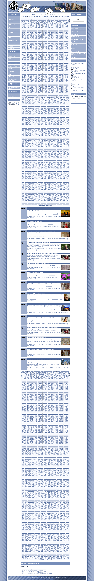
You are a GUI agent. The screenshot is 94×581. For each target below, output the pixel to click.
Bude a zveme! (11, 19)
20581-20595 (40, 199)
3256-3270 (40, 41)
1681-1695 (55, 27)
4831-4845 (24, 54)
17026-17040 (59, 164)
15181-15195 (40, 146)
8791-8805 (40, 86)
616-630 (44, 20)
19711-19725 (53, 190)
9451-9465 (34, 91)
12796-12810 (31, 123)
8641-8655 (34, 85)
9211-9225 (45, 89)
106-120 (46, 16)
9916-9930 (55, 95)
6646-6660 (45, 68)
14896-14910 (62, 143)
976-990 (48, 22)
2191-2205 (45, 32)
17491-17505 (66, 168)
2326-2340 (45, 33)
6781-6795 (45, 69)
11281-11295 (56, 108)
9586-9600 (34, 92)
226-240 (31, 17)
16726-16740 (28, 162)
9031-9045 (29, 88)
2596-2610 (45, 35)
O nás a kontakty (12, 43)
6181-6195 (24, 65)
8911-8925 (34, 87)
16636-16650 (37, 161)
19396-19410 (62, 187)
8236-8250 (34, 81)
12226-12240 (28, 118)
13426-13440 (59, 129)
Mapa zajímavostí (12, 34)
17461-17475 (53, 168)
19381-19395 (56, 187)
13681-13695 (24, 132)
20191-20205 (66, 195)
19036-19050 (53, 184)
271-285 (44, 17)
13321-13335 (62, 128)
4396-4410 (61, 49)
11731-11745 (56, 112)
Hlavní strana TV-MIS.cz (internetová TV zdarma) (13, 66)
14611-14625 (37, 141)
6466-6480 (29, 67)
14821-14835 (31, 143)
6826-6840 (61, 69)
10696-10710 (47, 102)
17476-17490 (59, 168)
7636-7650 (61, 76)
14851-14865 (43, 143)
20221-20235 (31, 196)
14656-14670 (56, 141)
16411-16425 (37, 158)
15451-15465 (59, 149)
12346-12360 (31, 119)
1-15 (23, 16)
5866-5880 (55, 62)
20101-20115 (28, 195)
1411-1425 (55, 25)
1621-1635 (34, 27)
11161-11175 (53, 107)
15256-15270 (24, 147)
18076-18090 (28, 175)
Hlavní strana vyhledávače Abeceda (14, 88)
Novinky (10, 68)
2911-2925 (61, 37)
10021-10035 (47, 96)
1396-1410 (50, 25)
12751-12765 (59, 122)
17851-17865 (28, 173)
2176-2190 (40, 32)
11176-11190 (59, 107)
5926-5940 (29, 63)
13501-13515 (43, 130)
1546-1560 (55, 26)
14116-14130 (66, 135)
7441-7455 (40, 75)
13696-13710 (31, 132)
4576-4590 (29, 52)
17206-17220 (40, 166)
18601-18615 (59, 179)
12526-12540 (59, 120)
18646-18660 (31, 181)
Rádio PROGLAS (74, 34)
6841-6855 (66, 69)
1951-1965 (55, 30)
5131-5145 (34, 56)
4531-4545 (61, 50)
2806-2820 (24, 37)
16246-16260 (62, 156)
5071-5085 (61, 55)
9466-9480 (40, 91)
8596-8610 (66, 84)
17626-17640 (28, 171)
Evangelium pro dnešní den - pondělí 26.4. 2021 (38, 263)
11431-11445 (24, 110)
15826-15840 (28, 153)
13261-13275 (37, 128)
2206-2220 (50, 32)
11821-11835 (47, 113)
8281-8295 (50, 81)
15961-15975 (37, 154)
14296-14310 (47, 138)
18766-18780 (34, 182)
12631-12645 (56, 121)
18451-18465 (43, 178)
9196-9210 (40, 89)
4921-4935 (55, 54)
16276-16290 (28, 157)
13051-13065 (43, 125)
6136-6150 (55, 64)
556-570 (27, 20)
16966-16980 (34, 164)
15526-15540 (43, 150)
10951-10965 (59, 104)
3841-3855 (55, 45)
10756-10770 (24, 103)
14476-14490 (28, 140)
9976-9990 (29, 96)
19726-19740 (59, 190)
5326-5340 (55, 57)
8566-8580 (55, 84)
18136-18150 (53, 175)
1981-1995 (66, 30)
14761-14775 (53, 142)
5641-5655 (24, 60)
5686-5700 (40, 60)
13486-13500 (37, 130)
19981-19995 (24, 194)
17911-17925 (53, 173)
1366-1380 (40, 25)
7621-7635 (55, 76)
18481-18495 (56, 178)
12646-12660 (62, 121)
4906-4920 (50, 54)
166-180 (63, 16)
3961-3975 (50, 46)
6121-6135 (50, 64)
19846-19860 (62, 192)
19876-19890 (28, 193)
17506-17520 (24, 170)
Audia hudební (11, 76)
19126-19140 (43, 185)
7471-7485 (50, 75)
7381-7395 (66, 74)
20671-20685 (31, 200)
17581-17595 (56, 170)
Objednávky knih (12, 59)
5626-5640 (66, 59)
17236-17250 (53, 166)
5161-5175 (45, 56)
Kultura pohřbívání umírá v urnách (35, 272)
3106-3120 (34, 39)
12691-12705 (34, 122)
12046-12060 (47, 116)
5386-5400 (29, 58)
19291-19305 (66, 186)
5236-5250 (24, 57)
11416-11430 (66, 109)
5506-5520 (24, 59)
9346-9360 (45, 90)
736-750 (29, 21)
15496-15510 (31, 150)
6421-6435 (61, 66)
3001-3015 (45, 38)
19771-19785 (31, 192)
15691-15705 (66, 151)
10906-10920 (40, 104)
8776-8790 (34, 86)
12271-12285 (47, 118)
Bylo (9, 27)
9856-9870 (34, 95)
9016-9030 (24, 88)
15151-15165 (28, 146)
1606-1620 (29, 27)
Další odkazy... (74, 57)
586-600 (35, 20)
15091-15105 (50, 145)
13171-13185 (47, 127)
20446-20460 (31, 198)
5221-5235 (66, 56)
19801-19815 (43, 192)
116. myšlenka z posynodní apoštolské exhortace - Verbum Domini (42, 253)
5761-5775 (66, 60)
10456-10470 (40, 100)
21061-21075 (53, 204)
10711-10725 (53, 102)
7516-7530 (66, 75)
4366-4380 (50, 49)
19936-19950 (53, 193)
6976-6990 (66, 70)
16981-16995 (40, 164)
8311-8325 (61, 81)
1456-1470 (24, 26)
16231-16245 (56, 156)
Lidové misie (11, 32)
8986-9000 (61, 87)
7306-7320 (40, 74)
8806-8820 (45, 86)
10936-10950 (53, 104)
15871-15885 (47, 153)
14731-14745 (40, 142)
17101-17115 (43, 165)
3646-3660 (34, 44)
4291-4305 (24, 49)
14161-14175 (37, 136)
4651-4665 (55, 52)
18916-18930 (50, 183)
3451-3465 (61, 42)
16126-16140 (59, 155)
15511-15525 (37, 150)
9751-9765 (45, 93)
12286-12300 (53, 118)
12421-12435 (62, 119)
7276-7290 (29, 74)
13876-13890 (59, 133)
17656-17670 (40, 171)
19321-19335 (31, 187)
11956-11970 (56, 114)
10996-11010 (31, 106)
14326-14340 (59, 138)
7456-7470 (45, 75)
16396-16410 (31, 158)
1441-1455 (66, 25)
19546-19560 (31, 189)
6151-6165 (61, 64)
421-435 (38, 19)
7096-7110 (61, 71)
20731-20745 (56, 200)
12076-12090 (59, 116)
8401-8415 (45, 82)
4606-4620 (40, 52)
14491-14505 (34, 140)
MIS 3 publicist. (11, 73)
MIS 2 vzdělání (11, 71)
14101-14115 (59, 135)
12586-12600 (37, 121)
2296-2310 (34, 33)
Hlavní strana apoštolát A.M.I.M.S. (13, 54)
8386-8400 (40, 82)
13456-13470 (24, 130)
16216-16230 (50, 156)
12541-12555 (66, 120)
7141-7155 (29, 73)
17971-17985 (31, 174)
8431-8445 (55, 82)
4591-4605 (34, 52)
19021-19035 (47, 184)
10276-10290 (59, 98)
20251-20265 (43, 196)
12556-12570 (24, 121)
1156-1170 (61, 23)
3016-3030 (50, 38)
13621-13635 (47, 131)
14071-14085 (47, 135)
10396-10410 (62, 99)
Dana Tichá (32, 258)
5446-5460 (50, 58)
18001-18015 (43, 174)
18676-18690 (43, 181)
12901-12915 (28, 124)
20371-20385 (47, 197)
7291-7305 (34, 74)
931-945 (35, 22)
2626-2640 (55, 35)
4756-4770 (45, 53)
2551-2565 (29, 35)
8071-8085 (24, 80)
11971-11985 (62, 114)
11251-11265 (43, 108)
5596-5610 (55, 59)
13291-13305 (50, 128)
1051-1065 (24, 23)
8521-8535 (40, 84)
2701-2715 (34, 36)
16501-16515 (28, 160)
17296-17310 (31, 167)
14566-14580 (66, 140)
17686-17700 (53, 171)
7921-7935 (66, 78)
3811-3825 (45, 45)
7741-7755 (50, 77)
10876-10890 (28, 104)
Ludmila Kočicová (33, 277)
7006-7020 (29, 71)
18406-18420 (24, 178)
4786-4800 (55, 53)
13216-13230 (66, 127)
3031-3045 (55, 38)
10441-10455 (34, 100)
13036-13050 (37, 125)
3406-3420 (45, 42)
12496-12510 (47, 120)
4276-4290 (66, 48)
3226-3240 (29, 41)
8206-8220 (24, 81)
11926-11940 (43, 114)
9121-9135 (61, 88)
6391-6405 (50, 66)
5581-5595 (50, 59)
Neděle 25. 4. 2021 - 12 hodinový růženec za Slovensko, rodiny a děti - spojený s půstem (47, 359)
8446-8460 (61, 82)
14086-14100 (53, 135)
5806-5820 (34, 62)
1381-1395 (45, 25)
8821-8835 (50, 86)
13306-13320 (56, 128)
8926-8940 (40, 87)
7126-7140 (24, 73)
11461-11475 (37, 110)
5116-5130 (29, 56)
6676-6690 (55, 68)
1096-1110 (40, 23)
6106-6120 (45, 64)
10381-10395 (56, 99)
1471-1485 (29, 26)
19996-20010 (31, 194)
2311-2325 (40, 33)
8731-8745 (66, 85)
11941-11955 (50, 114)
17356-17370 (56, 167)
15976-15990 (43, 154)
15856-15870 (40, 153)
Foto (9, 29)
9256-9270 (61, 89)
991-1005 (52, 22)
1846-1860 (66, 28)
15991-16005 (50, 154)
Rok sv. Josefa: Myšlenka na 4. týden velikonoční (38, 242)
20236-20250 (37, 196)
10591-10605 (50, 101)
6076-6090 (34, 64)
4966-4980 (24, 55)
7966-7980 (34, 79)
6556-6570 (61, 67)
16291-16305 (34, 157)
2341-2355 (50, 33)
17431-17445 (40, 168)
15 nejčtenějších (12, 48)
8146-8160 (50, 80)
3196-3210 (66, 39)
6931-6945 (50, 70)
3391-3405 (40, 42)
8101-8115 (34, 80)
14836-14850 (37, 143)
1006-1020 (57, 22)
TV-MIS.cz (71, 1)
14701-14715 (28, 142)
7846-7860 (40, 78)
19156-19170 (56, 185)
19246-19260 (47, 186)
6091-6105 (40, 64)
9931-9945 (61, 95)
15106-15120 (56, 145)
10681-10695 (40, 102)
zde (16, 102)
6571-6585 (66, 67)
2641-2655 (61, 35)
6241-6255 (45, 65)
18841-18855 (66, 182)
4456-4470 (34, 50)
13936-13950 (37, 134)
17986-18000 (37, 174)
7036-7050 (40, 71)
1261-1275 (50, 24)
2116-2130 (66, 31)
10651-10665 (28, 102)
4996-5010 (34, 55)
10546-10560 (31, 101)
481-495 (54, 19)
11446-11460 (31, 110)
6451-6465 (24, 67)
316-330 (56, 17)
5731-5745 (55, 60)
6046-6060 (24, 64)
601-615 (40, 20)
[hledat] (78, 20)
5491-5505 (66, 58)
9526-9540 (61, 91)
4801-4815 (61, 53)
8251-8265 (40, 81)
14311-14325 (53, 138)
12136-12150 (37, 117)
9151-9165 (24, 89)
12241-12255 (34, 118)
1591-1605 (24, 27)
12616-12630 (50, 121)
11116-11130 (34, 107)
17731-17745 (24, 172)
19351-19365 (43, 187)
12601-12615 (43, 121)
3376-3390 (34, 42)
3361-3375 (29, 42)
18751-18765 (28, 182)
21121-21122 (48, 205)
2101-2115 (61, 31)
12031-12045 (40, 116)
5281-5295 (40, 57)
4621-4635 (45, 52)
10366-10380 (50, 99)
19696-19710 (47, 190)
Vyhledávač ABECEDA (75, 55)
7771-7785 (61, 77)
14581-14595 (24, 141)
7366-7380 (61, 74)
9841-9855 (29, 95)
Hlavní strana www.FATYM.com (12, 17)
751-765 (33, 21)
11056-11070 (56, 106)
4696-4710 (24, 53)
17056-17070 (24, 165)
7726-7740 (45, 77)
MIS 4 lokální (11, 74)
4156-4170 (24, 48)
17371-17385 (62, 167)
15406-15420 (40, 149)
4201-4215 (40, 48)
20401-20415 (59, 197)
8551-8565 (50, 84)
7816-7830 (29, 78)
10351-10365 (43, 99)
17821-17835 (62, 172)
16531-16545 (40, 160)
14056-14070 (40, 135)
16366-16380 (66, 157)
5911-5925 (24, 63)
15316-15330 (50, 147)
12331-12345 (24, 119)
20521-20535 (62, 198)
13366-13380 (34, 129)
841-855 (59, 21)
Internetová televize (75, 36)
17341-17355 (50, 167)
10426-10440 (28, 100)
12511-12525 (53, 120)
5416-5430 (40, 58)
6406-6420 (55, 66)
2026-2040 (34, 31)
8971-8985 (55, 87)
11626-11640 (59, 111)
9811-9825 (66, 93)
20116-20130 (34, 195)
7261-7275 (24, 74)
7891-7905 (55, 78)
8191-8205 (66, 80)
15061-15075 (37, 145)
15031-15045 (24, 145)
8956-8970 (50, 87)
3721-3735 (61, 44)
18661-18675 (37, 181)
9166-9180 (29, 89)
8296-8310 (55, 81)
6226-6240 (40, 65)
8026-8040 (55, 79)
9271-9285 (66, 89)
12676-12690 (28, 122)
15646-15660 (47, 151)
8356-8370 (29, 82)
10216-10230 (34, 98)
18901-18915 (43, 183)
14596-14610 (31, 141)
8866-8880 (66, 86)
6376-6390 (45, 66)
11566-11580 (34, 111)
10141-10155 (50, 97)
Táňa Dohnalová (33, 226)
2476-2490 (50, 34)
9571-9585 (29, 92)
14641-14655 (50, 141)
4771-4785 (50, 53)
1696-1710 (61, 27)
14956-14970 (40, 144)
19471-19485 (47, 188)
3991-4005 (61, 46)
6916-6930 (45, 70)
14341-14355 (66, 138)
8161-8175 (55, 80)
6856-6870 (24, 70)
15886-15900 (53, 153)
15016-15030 (66, 144)
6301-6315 (66, 65)
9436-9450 (29, 91)
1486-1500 (34, 26)
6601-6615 (29, 68)
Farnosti (10, 22)
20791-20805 (34, 201)
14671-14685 (62, 141)
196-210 (23, 17)
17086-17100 (37, 165)
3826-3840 (50, 45)
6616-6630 (34, 68)
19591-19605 (50, 189)
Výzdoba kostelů (12, 42)
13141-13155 (34, 127)
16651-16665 (43, 161)
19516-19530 (66, 188)
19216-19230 (34, 186)
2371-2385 (61, 33)
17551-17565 (43, 170)
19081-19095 (24, 185)
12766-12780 (66, 122)
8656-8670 (40, 85)
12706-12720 (40, 122)
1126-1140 (50, 23)
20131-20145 (40, 195)
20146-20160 (47, 195)
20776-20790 (28, 201)
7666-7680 (24, 77)
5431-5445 (45, 58)
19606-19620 (56, 189)
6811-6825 (55, 69)
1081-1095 (35, 23)
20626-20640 (59, 199)
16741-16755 (34, 162)
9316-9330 (34, 90)
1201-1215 (29, 24)
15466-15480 (66, 149)
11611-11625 (53, 111)
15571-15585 (62, 150)
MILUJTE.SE (79, 1)
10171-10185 (62, 97)
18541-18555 (34, 179)
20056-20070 (56, 194)
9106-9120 (55, 88)
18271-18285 (62, 176)
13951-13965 (43, 134)
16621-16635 (31, 161)
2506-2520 (61, 34)
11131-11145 (40, 107)
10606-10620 (56, 101)
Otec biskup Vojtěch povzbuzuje (34, 221)
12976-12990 (59, 124)
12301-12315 (59, 118)
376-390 (25, 19)
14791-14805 (66, 142)
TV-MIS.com (64, 1)
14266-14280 (34, 138)
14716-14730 (34, 142)
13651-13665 (59, 131)
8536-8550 (45, 84)
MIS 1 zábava (11, 69)
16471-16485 (62, 158)
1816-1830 (55, 28)
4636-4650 (50, 52)
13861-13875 (53, 133)
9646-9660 (55, 92)
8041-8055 (61, 79)
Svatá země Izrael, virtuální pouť (77, 39)
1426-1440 (61, 25)
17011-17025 (53, 164)
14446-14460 (62, 139)
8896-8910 (29, 87)
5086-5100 (66, 55)
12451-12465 (28, 120)
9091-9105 (50, 88)
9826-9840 (24, 95)
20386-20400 (53, 197)
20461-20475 (37, 198)
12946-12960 (47, 124)
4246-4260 (55, 48)
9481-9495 (45, 91)
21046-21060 (47, 204)
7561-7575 (34, 76)
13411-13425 (53, 129)
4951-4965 (66, 54)
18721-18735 (62, 181)
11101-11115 (28, 107)
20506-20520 (56, 198)
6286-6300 (61, 65)
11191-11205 (66, 107)
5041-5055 (50, 55)
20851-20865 (59, 201)
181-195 (67, 16)
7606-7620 (50, 76)
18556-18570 (40, 179)
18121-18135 (47, 175)
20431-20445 (24, 198)
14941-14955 (34, 144)
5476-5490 (61, 58)
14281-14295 (40, 138)
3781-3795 (34, 45)
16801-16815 (59, 162)
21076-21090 (59, 204)
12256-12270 (40, 118)
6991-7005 (24, 71)
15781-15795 (56, 152)
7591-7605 (45, 76)
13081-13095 (56, 125)
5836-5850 (45, 62)
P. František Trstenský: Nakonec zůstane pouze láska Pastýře (41, 349)
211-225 (27, 17)
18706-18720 (56, 181)
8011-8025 (50, 79)
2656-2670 (66, 35)
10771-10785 (31, 103)
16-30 (26, 16)
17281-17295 (24, 167)
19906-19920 (40, 193)
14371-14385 (31, 139)
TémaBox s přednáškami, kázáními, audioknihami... (78, 46)
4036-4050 (29, 47)
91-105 (42, 16)
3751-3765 (24, 45)
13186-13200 (53, 127)
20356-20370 (40, 197)
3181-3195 (61, 39)
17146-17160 (62, 165)
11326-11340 (28, 109)
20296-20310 (62, 196)
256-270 (40, 17)
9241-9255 (55, 89)
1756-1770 (34, 28)
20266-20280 (50, 196)
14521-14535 (47, 140)
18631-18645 (24, 181)
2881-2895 (50, 37)
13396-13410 (47, 129)
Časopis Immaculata (75, 42)
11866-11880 (66, 113)
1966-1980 (61, 30)
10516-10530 (66, 100)
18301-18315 (28, 177)
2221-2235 (55, 32)
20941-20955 (50, 203)
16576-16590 (59, 160)
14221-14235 (62, 136)
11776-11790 (28, 113)
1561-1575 (61, 26)
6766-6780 (40, 69)
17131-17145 (56, 165)
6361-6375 (40, 66)
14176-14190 (43, 136)
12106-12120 (24, 117)
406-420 (33, 19)
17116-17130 (50, 165)
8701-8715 (55, 85)
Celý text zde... (55, 214)
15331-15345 (56, 147)
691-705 (65, 20)
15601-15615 (28, 151)
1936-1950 (50, 30)
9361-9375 (50, 90)
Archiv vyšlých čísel (12, 96)
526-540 (67, 19)
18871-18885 (31, 183)
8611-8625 (24, 85)
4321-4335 (34, 49)
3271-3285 (45, 41)
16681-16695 (56, 161)
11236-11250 (37, 108)
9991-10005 (34, 96)
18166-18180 (66, 175)
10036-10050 (53, 96)
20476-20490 (43, 198)
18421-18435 (31, 178)
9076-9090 (45, 88)
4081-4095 (45, 47)
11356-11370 (40, 109)
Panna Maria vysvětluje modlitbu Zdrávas (36, 337)
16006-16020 (56, 154)
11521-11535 (62, 110)
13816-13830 (34, 133)
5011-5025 (40, 55)
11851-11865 (59, 113)
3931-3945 (40, 46)
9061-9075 (40, 88)
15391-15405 (34, 149)
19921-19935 (47, 193)
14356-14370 (24, 139)
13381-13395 (40, 129)
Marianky (10, 35)
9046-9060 (34, 88)
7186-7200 (45, 73)
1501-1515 (40, 26)
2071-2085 (50, 31)
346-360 (65, 17)
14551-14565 (59, 140)
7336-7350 (50, 74)
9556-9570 (24, 92)
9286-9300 (24, 90)
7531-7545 (24, 76)
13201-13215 (59, 127)
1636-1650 (40, 27)
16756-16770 (40, 162)
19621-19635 (62, 189)
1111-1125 (45, 23)
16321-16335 (47, 157)
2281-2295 (29, 33)
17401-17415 (28, 168)
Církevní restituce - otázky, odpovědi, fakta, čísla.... (78, 54)
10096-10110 (31, 97)
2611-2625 (50, 35)
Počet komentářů (54, 216)
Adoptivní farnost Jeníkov (76, 50)
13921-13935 (31, 134)
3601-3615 (66, 43)
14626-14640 (43, 141)
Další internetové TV (75, 37)
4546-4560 (66, 50)
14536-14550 (53, 140)
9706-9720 (29, 93)
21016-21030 (34, 204)
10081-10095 (24, 97)
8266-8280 (45, 81)
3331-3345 (66, 41)
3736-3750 (66, 44)
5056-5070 (55, 55)
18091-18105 (34, 175)
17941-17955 (66, 173)
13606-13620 (40, 131)
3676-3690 (45, 44)
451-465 (46, 19)
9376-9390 (55, 90)
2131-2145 (24, 32)
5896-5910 (66, 62)
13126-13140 (28, 127)
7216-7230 (55, 73)
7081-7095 (55, 71)
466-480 (50, 19)
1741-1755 (29, 28)
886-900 (22, 22)
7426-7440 (34, 75)
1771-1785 (40, 28)
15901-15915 (59, 153)
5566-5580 (45, 59)
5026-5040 (45, 55)
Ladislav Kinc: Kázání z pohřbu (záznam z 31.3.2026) (32, 570)
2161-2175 (34, 32)
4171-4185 (29, 48)
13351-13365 (28, 129)
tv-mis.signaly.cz (16, 103)
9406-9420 (66, 90)
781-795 (42, 21)
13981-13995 (56, 134)
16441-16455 (50, 158)
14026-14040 (28, 135)
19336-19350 (37, 187)
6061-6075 (29, 64)
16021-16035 (62, 154)
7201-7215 (50, 73)
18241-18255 (50, 176)
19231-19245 (40, 186)
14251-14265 (28, 138)
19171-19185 (62, 185)
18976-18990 (28, 184)
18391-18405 (66, 177)
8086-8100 (29, 80)
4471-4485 (40, 50)
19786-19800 (37, 192)
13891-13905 (66, 133)
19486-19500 (53, 188)
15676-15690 (59, 151)
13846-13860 (47, 133)
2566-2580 (34, 35)
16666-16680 (50, 161)
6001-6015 (55, 63)
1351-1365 (34, 25)
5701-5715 (45, 60)
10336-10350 (37, 99)
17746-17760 (31, 172)
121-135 (50, 16)
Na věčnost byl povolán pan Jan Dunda (36, 293)
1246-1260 (45, 24)
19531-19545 (24, 189)
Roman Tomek (32, 216)
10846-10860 (62, 103)
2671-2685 (24, 36)
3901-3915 (29, 46)
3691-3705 (50, 44)
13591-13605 (34, 131)
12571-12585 (31, 121)
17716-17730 (66, 171)
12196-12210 (62, 117)
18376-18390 (59, 177)
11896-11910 (31, 114)
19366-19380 (50, 187)
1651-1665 (45, 27)
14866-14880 (50, 143)
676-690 (61, 20)
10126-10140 (43, 97)
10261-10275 (53, 98)
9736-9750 (40, 93)
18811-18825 (53, 182)
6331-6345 (29, 66)
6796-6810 (50, 69)
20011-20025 (37, 194)
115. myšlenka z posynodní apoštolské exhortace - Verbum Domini (42, 327)
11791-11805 (34, 113)
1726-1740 (24, 28)
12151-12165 (43, 117)
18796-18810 (47, 182)
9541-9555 (66, 91)
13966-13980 (50, 134)
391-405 (29, 19)
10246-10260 (47, 98)
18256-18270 (56, 176)
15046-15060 (31, 145)
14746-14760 (47, 142)
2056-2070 (45, 31)
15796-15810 (62, 152)
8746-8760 (24, 86)
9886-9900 (45, 95)
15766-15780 (50, 152)
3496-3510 (29, 43)
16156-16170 (24, 156)
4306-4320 (29, 49)
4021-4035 (24, 47)
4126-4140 (61, 47)
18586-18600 (53, 179)
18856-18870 (24, 183)
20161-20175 (53, 195)
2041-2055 (40, 31)
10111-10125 (37, 97)
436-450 (42, 19)
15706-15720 (24, 152)
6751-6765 (34, 69)
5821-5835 (40, 62)
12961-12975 (53, 124)
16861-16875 (37, 163)
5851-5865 (50, 62)
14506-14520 (40, 140)
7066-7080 (50, 71)
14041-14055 (34, 135)
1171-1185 (66, 23)
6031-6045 (66, 63)
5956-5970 (40, 63)
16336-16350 (53, 157)
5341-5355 (61, 57)
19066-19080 (66, 184)
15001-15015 (59, 144)
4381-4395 (55, 49)
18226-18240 (43, 176)
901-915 (26, 22)
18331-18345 (40, 177)
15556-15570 (56, 150)
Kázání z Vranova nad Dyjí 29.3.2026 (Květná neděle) (32, 572)
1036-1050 (68, 22)
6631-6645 (40, 68)
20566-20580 (34, 199)
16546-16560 (47, 160)
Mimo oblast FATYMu (13, 40)
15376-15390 (28, 149)
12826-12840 (43, 123)
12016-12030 (34, 116)
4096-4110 (50, 47)
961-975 (43, 22)
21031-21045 (40, 204)
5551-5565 (40, 59)
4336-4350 (40, 49)
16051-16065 (28, 155)
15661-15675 (53, 151)
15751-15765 (43, 152)
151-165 (58, 16)
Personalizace (11, 46)
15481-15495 (24, 150)
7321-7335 (45, 74)
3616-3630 (24, 44)
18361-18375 (53, 177)
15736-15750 (37, 152)
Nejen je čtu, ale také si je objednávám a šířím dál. (76, 87)
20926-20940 (43, 203)
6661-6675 (50, 68)
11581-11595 (40, 111)
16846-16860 (31, 163)
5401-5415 (34, 58)
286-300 (48, 17)
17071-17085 (31, 165)
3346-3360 (24, 42)
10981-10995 (24, 106)
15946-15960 (31, 154)
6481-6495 (34, 67)
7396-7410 (24, 75)
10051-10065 (59, 96)
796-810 (46, 21)
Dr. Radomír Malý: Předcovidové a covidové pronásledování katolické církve (44, 303)
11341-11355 (34, 109)
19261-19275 (53, 186)
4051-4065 (34, 47)
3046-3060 (61, 38)
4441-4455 (29, 50)
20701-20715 (43, 200)
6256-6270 (50, 65)
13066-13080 (50, 125)
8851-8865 (61, 86)
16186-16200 (37, 156)
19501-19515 (59, 188)
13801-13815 (28, 133)
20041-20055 (50, 194)
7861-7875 (45, 78)
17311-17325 (37, 167)
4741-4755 (40, 53)
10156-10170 (56, 97)
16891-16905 (50, 163)
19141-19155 (50, 185)
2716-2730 (40, 36)
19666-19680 (34, 190)
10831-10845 (56, 103)
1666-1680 (50, 27)
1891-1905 (34, 30)
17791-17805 (50, 172)
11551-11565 (28, 111)
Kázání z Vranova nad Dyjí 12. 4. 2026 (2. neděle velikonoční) (34, 569)
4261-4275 (61, 48)
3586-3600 (61, 43)
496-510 (59, 19)
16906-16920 (56, 163)
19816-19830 (50, 192)
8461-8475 (66, 82)
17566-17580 (50, 170)
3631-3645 (29, 44)
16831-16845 (24, 163)
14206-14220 (56, 136)
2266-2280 (24, 33)
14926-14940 (28, 144)
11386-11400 (53, 109)
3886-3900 (24, 46)
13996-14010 (62, 134)
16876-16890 (43, 163)
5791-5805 (29, 62)
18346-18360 (47, 177)
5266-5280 (34, 57)
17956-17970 (24, 174)
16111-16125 (53, 155)
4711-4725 (29, 53)
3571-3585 (55, 43)
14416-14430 (50, 139)
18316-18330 (34, 177)
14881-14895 (56, 143)
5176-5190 (50, 56)
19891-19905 (34, 193)
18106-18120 (40, 175)
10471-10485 (47, 100)
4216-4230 (45, 48)
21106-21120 (42, 205)
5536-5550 (34, 59)
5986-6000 (50, 63)
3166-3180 (55, 39)
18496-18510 (62, 178)
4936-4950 (61, 54)
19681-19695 (40, 190)
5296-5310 (45, 57)
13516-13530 (50, 130)
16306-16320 (40, 157)
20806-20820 (40, 201)
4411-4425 (66, 49)
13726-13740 (43, 132)
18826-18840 (59, 182)
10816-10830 (50, 103)
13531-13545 (56, 130)
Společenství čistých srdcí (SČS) (77, 29)
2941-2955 (24, 38)
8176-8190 (61, 80)
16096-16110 (47, 155)
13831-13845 (40, 133)
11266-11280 (50, 108)
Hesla (10, 30)
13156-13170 (40, 127)
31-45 (29, 16)
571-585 (31, 20)
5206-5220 (61, 56)
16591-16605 (66, 160)
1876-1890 (29, 30)
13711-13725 (37, 132)
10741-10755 (66, 102)
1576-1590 (66, 26)
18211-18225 (37, 176)
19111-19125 (37, 185)
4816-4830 (66, 53)
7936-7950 (24, 79)
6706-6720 (66, 68)
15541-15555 (50, 150)
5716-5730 (50, 60)
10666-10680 (34, 102)
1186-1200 (24, 24)
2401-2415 (24, 34)
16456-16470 (56, 158)
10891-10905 (34, 104)
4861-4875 (34, 54)
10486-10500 (53, 100)
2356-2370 (55, 33)
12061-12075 (53, 116)
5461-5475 (55, 58)
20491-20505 (50, 198)
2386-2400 (66, 33)
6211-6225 (34, 65)
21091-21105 (66, 204)
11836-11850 (53, 113)
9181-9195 (34, 89)
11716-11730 (50, 112)
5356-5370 (66, 57)
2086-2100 (55, 31)
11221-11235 (31, 108)
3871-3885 (66, 45)
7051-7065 (45, 71)
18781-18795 (40, 182)
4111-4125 (55, 47)
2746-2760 (50, 36)
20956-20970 (56, 203)
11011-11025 (37, 106)
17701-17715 (59, 171)
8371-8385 (34, 82)
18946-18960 (62, 183)
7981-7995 (40, 79)
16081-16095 (40, 155)
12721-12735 (47, 122)
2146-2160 (29, 32)
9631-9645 (50, 92)
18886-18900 (37, 183)
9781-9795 (55, 93)
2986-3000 (40, 38)
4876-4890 (40, 54)
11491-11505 (50, 110)
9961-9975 (24, 96)
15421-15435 (47, 149)
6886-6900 (34, 70)
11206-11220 (24, 108)
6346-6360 (34, 66)
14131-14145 (24, 136)
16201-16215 (43, 156)
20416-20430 (66, 197)
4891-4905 (45, 54)
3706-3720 (55, 44)
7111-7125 (66, 71)
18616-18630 (66, 179)
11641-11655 (66, 111)
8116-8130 (40, 80)
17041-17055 (66, 164)
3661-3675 (40, 44)
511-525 (63, 19)
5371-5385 (24, 58)
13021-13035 (31, 125)
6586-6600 (24, 68)
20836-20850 (53, 201)
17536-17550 (37, 170)
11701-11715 (43, 112)
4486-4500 (45, 50)
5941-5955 (34, 63)
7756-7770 (55, 77)
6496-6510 (40, 67)
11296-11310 (62, 108)
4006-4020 (66, 46)
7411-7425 (29, 75)
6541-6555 (55, 67)
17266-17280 (66, 166)
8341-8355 (24, 82)
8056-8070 (66, 79)
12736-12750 (53, 122)
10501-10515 (59, 100)
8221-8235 (29, 81)
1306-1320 (66, 24)
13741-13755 (50, 132)
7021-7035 (34, 71)
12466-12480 (34, 120)
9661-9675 (61, 92)
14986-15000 (53, 144)
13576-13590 (28, 131)
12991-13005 (66, 124)
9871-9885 (40, 95)
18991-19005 (34, 184)
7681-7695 (29, 77)
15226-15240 (59, 146)
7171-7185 (40, 73)
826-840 (54, 21)
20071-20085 (62, 194)
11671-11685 (31, 112)
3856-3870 (61, 45)
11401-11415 (59, 109)
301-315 (52, 17)
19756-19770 (24, 192)
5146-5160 (40, 56)
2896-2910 (55, 37)
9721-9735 (34, 93)
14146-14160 (31, 136)
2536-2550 (24, 35)
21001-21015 (28, 204)
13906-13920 (24, 134)
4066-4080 (40, 47)
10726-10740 (59, 102)
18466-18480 (50, 178)
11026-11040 (43, 106)
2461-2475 (45, 34)
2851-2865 (40, 37)
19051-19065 (59, 184)
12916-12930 (34, 124)
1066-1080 (29, 23)
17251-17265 (59, 166)
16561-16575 (53, 160)
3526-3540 (40, 43)
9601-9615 (40, 92)
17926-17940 (59, 173)
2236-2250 (61, 32)
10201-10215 (28, 98)
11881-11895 (24, 114)
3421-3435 (50, 42)
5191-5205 (55, 56)
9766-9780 (50, 93)
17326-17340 (43, 167)
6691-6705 (61, 68)
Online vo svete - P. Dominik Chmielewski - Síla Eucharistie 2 (41, 231)
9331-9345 (40, 90)
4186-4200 (34, 48)
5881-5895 (61, 62)
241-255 (35, 17)
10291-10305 (66, 98)
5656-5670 (29, 60)
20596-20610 (47, 199)
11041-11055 (50, 106)
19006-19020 (40, 184)
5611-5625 (61, 59)
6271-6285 (55, 65)
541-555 (23, 20)
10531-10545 (24, 101)
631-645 (48, 20)
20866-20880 (66, 201)
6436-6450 (66, 66)
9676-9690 (66, 92)
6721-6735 (24, 69)
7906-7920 (61, 78)
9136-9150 (66, 88)
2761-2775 (55, 36)
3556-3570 (50, 43)
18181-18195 (24, 176)
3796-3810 (40, 45)
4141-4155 (66, 47)
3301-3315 (55, 41)
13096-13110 (62, 125)
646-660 (52, 20)
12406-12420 (56, 119)
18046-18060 (62, 174)
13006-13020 (24, 125)
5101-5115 (24, 56)
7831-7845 (34, 78)
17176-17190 (28, 166)
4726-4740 (34, 53)
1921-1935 (45, 30)
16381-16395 (24, 158)
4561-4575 (24, 52)
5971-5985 (45, 63)
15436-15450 (53, 149)
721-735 (25, 21)
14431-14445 (56, 139)
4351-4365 (45, 49)
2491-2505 (55, 34)
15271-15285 (31, 147)
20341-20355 (34, 197)
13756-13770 (56, 132)
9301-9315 (29, 90)
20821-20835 (47, 201)
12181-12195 (56, 117)
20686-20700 (37, 200)
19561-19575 (37, 189)
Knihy (10, 37)
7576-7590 (40, 76)
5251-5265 (29, 57)
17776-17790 (43, 172)
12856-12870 (56, 123)
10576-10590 (43, 101)
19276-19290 (59, 186)
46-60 (32, 16)
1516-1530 (45, 26)
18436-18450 (37, 178)
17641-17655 (34, 171)
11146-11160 (47, 107)
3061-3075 (66, 38)
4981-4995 (29, 55)
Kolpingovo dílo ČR (75, 51)
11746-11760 (62, 112)
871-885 (67, 21)
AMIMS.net (56, 1)
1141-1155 (56, 23)
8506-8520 (34, 84)
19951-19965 (59, 193)
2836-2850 (34, 37)
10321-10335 (31, 99)
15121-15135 (62, 145)
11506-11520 (56, 110)
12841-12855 (50, 123)
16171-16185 (31, 156)
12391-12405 (50, 119)
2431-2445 (34, 34)
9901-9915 (50, 95)
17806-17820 (56, 172)
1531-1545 (50, 26)
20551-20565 (28, 199)
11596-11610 (47, 111)
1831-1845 (61, 28)
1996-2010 (24, 31)
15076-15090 (43, 145)
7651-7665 (66, 76)
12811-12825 (37, 123)
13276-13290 (43, 128)
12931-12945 (40, 124)
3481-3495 (24, 43)
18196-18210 (31, 176)
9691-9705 (24, 93)
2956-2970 (29, 38)
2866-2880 (45, 37)
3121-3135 (40, 39)
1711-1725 (66, 27)
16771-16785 (47, 162)
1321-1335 (24, 25)
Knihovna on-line (12, 56)
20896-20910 (31, 203)
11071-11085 (62, 106)
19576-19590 (43, 189)
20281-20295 (56, 196)
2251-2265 (66, 32)
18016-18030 (50, 174)
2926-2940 (66, 37)
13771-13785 (62, 132)
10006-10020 (40, 96)
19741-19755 (66, 190)
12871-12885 (62, 123)
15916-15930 (66, 153)
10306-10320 (24, 99)
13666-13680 (66, 131)
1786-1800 (45, 28)
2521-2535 (66, 34)
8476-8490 (24, 84)
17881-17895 (40, 173)
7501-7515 (61, 75)
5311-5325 (50, 57)
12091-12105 (66, 116)
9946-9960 (66, 95)
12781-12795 (24, 123)
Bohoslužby (11, 21)
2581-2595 (40, 35)
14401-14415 (43, 139)
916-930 (31, 22)
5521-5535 (29, 59)
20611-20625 (53, 199)
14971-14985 (47, 144)
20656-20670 (24, 200)
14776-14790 (59, 142)
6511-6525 (45, 67)
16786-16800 (53, 162)
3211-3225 (24, 41)
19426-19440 (28, 188)
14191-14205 (50, 136)
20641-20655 (66, 199)
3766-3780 (29, 45)
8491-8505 (29, 84)
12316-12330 (66, 118)
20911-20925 (37, 203)
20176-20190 (59, 195)
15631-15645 (40, 151)
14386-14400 (37, 139)
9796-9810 (61, 93)
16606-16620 (24, 161)
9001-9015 (66, 87)
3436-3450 (55, 42)
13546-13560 (62, 130)
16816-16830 (66, 162)
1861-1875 (24, 30)
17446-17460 (47, 168)
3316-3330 (61, 41)
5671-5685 (34, 60)
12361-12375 (37, 119)
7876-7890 (50, 78)
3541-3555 (45, 43)
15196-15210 (47, 146)
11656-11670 (24, 112)
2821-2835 (29, 37)
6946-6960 (55, 70)
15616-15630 (34, 151)
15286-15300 (37, 147)
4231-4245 (50, 48)
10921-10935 (47, 104)
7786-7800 (66, 77)
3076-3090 (24, 39)
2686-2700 (29, 36)
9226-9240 (50, 89)
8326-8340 (66, 81)
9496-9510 (50, 91)
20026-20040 (43, 194)
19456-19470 (40, 188)
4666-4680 (61, 52)
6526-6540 (50, 67)
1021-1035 (62, 22)
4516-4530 (55, 50)
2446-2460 (40, 34)
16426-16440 (43, 158)
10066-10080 (66, 96)
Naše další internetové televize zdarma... (13, 80)
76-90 (38, 16)
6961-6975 (61, 70)
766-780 (38, 21)
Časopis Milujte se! (75, 28)
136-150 (54, 16)
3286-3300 (50, 41)
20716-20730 (50, 200)
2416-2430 (29, 34)
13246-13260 (31, 128)
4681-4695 (66, 52)
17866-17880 (34, 173)
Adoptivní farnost (12, 24)
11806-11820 (40, 113)
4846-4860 (29, 54)
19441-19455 (34, 188)
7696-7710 (34, 77)
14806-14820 (24, 143)
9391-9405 (61, 90)
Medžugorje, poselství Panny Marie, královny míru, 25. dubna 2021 (42, 282)
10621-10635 (62, 101)
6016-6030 (61, 63)
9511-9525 (55, 91)
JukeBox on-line (74, 44)
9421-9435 (24, 91)
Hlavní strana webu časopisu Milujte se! (14, 94)
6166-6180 (66, 64)
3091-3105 (29, 39)
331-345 (61, 17)
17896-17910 (47, 173)
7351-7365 (55, 74)
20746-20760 (62, 200)
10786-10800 (37, 103)
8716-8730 (61, 85)
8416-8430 (50, 82)
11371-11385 (47, 109)
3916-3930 (34, 46)
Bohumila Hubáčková (34, 248)
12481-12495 (40, 120)
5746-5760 (61, 60)
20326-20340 (28, 197)
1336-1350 (29, 25)
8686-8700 (50, 85)
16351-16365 (59, 157)
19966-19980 (66, 193)
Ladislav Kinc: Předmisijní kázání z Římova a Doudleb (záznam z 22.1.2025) (37, 573)
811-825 (50, 21)
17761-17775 (37, 172)
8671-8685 (45, 85)
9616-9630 (45, 92)
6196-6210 (29, 65)
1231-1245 (40, 24)
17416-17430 (34, 168)
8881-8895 (24, 87)
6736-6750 (29, 69)
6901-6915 (40, 70)
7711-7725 (40, 77)
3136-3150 (45, 39)
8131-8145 (45, 80)
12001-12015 (28, 116)
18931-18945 (56, 183)
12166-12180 (50, 117)
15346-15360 (62, 147)
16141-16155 (66, 155)
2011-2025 (29, 31)
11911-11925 (37, 114)
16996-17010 (47, 164)
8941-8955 (45, 87)
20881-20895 (24, 203)
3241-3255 (34, 41)
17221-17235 (47, 166)
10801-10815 (43, 103)
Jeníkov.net (73, 48)
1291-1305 (61, 24)
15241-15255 (66, 146)
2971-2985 (34, 38)
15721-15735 (31, 152)
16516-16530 (34, 160)
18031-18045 (56, 174)
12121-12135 (31, 117)
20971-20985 (62, 203)
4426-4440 (24, 50)
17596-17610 (62, 170)
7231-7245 (61, 73)
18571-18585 (47, 179)
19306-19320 (24, 187)
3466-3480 (66, 42)
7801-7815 (24, 78)
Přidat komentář (30, 227)
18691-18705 (50, 181)
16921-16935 (62, 163)
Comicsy (10, 58)
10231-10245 (40, 98)
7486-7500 (55, 75)
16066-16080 (34, 155)
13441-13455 (66, 129)
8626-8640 (29, 85)
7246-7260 (66, 73)
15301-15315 (43, 147)
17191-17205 (34, 166)
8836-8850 (55, 86)
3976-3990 (55, 46)
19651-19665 (28, 190)
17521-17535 (31, 170)
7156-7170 (34, 73)
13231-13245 (24, 128)
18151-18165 (59, 175)
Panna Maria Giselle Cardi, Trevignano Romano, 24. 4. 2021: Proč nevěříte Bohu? (45, 316)
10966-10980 (66, 104)
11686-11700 (37, 112)
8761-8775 (29, 86)
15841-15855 (34, 153)
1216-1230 (34, 24)
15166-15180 (34, 146)
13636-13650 (53, 131)
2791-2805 (66, 36)
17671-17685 (47, 171)
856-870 (63, 21)
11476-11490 (43, 110)
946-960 (39, 22)
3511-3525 (34, 43)
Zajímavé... (11, 38)
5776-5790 (24, 62)
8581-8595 (61, 84)
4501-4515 (50, 50)
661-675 (56, 20)
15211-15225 (53, 146)
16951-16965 (28, 164)
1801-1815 (50, 28)
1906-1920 (40, 30)
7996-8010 (45, 79)
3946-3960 (45, 46)
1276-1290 (55, 24)
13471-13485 (31, 130)
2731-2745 (45, 36)
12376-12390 (43, 119)
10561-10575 (37, 101)
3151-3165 (50, 39)
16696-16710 (62, 161)
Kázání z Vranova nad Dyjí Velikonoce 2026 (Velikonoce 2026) (34, 571)
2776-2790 (61, 36)
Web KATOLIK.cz (74, 31)
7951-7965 (29, 79)
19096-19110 (31, 185)
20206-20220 (24, 196)
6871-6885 (29, 70)
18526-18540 (28, 179)
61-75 (35, 16)
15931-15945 (24, 154)
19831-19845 (56, 192)
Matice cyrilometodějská (75, 41)
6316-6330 (24, 66)
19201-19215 (28, 186)
